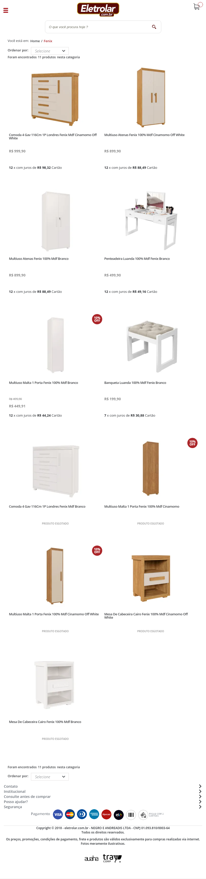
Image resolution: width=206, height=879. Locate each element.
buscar (154, 26)
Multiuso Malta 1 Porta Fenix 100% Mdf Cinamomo (141, 506)
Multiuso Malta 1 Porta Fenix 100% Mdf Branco (43, 382)
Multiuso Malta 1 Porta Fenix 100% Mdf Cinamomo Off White (54, 614)
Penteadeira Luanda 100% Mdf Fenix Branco (137, 258)
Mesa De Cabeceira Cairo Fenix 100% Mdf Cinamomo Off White (146, 616)
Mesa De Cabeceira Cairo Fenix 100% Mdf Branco (45, 721)
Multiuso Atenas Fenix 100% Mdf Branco (38, 258)
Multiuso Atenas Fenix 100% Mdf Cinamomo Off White (144, 134)
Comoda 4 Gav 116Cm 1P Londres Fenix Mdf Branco (47, 506)
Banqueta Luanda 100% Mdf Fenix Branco (135, 382)
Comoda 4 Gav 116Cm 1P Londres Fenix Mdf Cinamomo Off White (53, 136)
